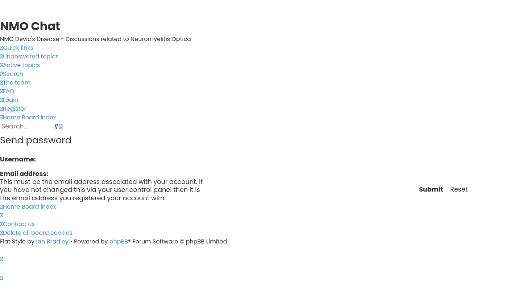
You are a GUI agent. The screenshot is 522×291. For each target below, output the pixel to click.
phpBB (118, 241)
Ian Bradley (52, 241)
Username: (18, 159)
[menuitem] (29, 56)
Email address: (24, 173)
